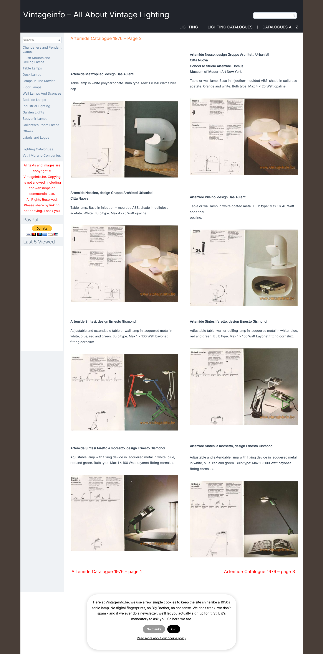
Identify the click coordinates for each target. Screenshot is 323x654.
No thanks (154, 629)
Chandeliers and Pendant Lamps (42, 49)
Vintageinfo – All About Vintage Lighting (96, 14)
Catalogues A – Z (280, 27)
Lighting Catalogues (230, 27)
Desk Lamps (32, 74)
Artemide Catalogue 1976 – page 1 (106, 571)
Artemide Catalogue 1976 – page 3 (259, 571)
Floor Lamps (32, 87)
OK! (173, 629)
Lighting (188, 27)
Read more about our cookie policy (161, 638)
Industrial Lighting (36, 106)
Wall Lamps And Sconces (42, 93)
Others (28, 131)
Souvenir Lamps (35, 119)
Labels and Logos (36, 137)
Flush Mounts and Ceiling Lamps (36, 60)
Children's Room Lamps (41, 125)
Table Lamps (32, 68)
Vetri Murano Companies (42, 155)
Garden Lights (33, 112)
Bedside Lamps (34, 100)
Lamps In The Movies (39, 81)
